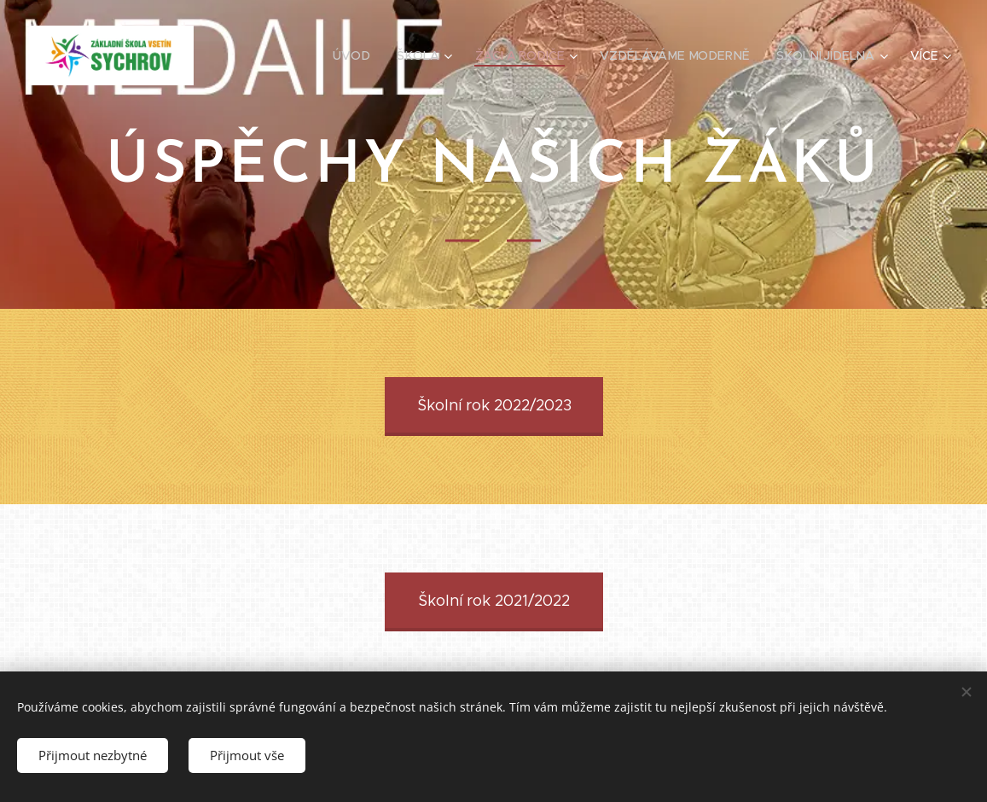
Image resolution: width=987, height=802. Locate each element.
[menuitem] (363, 55)
